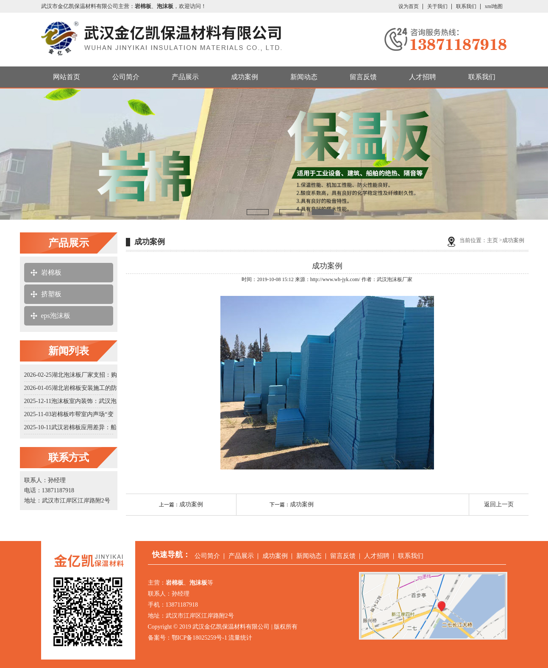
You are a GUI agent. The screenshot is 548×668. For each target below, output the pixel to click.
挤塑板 (51, 294)
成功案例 (244, 76)
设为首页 (408, 6)
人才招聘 (422, 76)
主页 (492, 240)
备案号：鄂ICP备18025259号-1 (187, 638)
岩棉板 (51, 272)
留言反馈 (363, 76)
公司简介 (125, 76)
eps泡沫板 (55, 315)
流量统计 (240, 638)
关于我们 (437, 6)
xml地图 (494, 6)
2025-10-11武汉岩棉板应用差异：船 (70, 427)
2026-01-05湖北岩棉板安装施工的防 (70, 388)
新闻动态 (303, 76)
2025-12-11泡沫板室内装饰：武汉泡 (70, 401)
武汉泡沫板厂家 (394, 279)
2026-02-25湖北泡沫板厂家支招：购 (70, 375)
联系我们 (466, 6)
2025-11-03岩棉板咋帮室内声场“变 (69, 414)
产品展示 (185, 76)
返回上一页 (499, 504)
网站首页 (66, 76)
